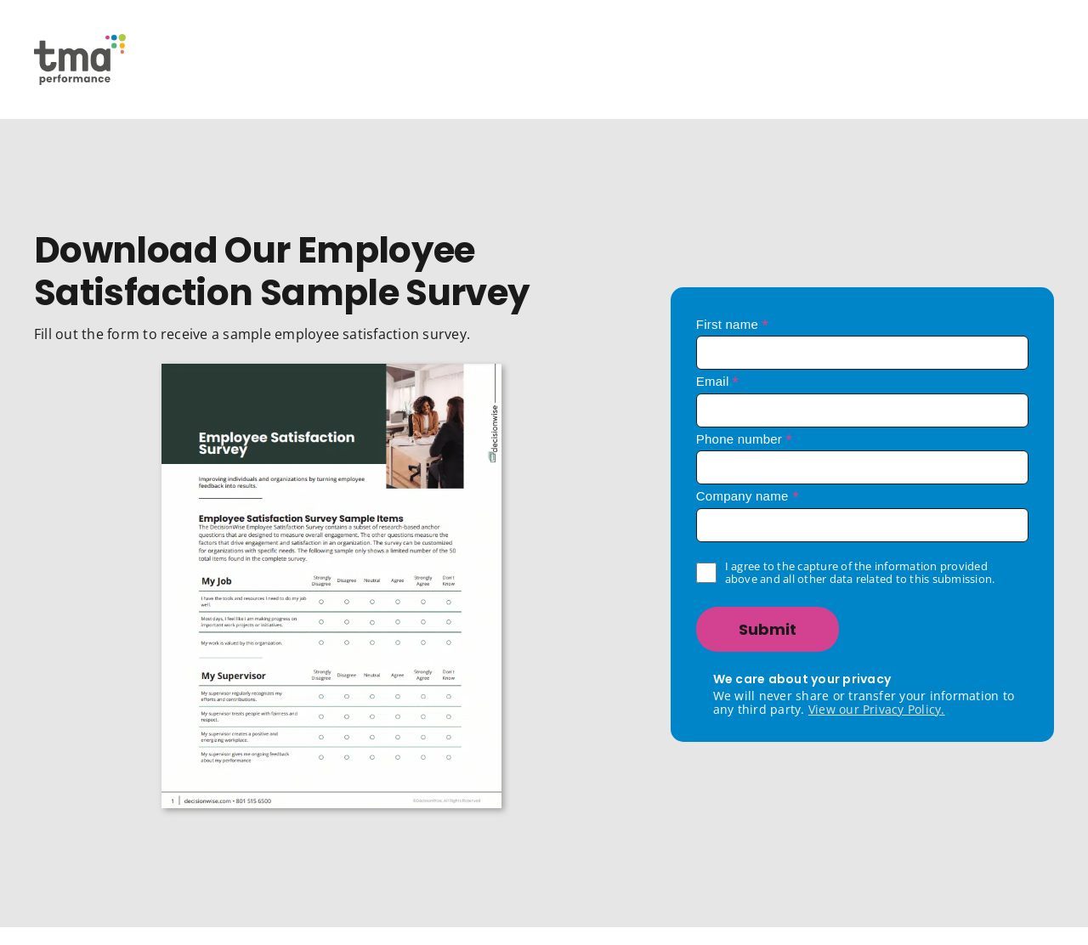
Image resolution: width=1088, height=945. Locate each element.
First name (732, 324)
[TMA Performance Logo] (80, 40)
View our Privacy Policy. (876, 709)
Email (718, 381)
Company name (747, 496)
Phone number (744, 439)
